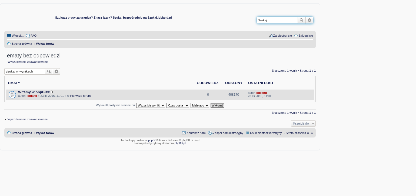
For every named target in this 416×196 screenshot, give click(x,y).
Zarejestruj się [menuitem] (282, 35)
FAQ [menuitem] (33, 35)
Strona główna (22, 133)
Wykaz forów (45, 133)
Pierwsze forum (80, 95)
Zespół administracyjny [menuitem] (228, 133)
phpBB (152, 140)
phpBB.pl (180, 143)
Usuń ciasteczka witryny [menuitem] (266, 133)
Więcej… (18, 35)
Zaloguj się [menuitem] (306, 35)
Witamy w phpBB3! (34, 92)
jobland (31, 95)
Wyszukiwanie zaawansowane (309, 20)
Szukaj (302, 20)
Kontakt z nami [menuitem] (196, 133)
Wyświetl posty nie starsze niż (130, 105)
